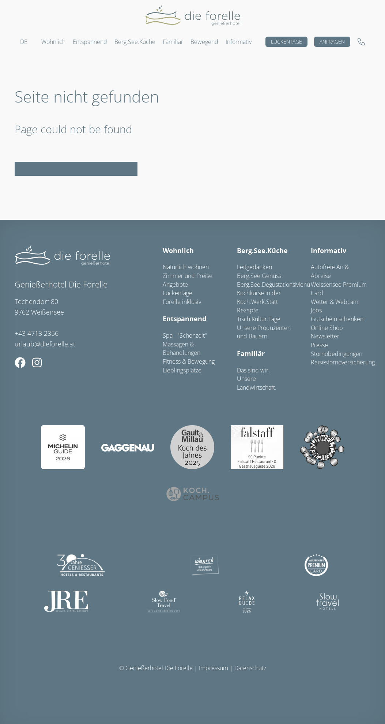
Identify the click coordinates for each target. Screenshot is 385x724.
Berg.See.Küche (262, 250)
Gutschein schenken (337, 319)
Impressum (213, 668)
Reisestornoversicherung (343, 362)
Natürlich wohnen (186, 267)
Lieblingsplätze (182, 370)
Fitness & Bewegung (189, 361)
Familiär (251, 353)
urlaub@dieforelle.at (45, 343)
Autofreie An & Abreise (330, 271)
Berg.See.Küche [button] (134, 42)
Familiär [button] (173, 42)
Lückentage (286, 41)
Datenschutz (250, 668)
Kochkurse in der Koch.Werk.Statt (259, 297)
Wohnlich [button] (53, 42)
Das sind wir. (253, 370)
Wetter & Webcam (334, 302)
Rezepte (247, 310)
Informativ (239, 42)
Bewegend (204, 42)
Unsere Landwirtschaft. (256, 383)
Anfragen (332, 41)
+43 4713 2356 (36, 333)
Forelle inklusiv (182, 302)
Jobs (316, 310)
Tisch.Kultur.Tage (258, 319)
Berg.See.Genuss (259, 276)
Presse (319, 345)
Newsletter (325, 336)
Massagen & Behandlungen (181, 348)
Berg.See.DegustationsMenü (273, 285)
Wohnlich (178, 250)
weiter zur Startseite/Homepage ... (76, 168)
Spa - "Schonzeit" (185, 335)
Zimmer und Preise (187, 276)
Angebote (175, 285)
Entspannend (184, 318)
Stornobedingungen (336, 354)
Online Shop (327, 328)
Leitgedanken (254, 267)
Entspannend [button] (90, 42)
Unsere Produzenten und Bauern (264, 332)
